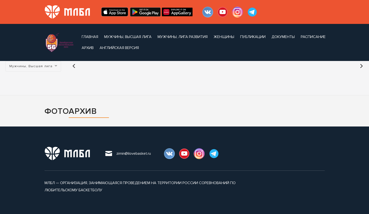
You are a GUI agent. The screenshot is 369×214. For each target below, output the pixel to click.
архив (88, 47)
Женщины (224, 36)
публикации (253, 36)
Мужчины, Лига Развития (183, 36)
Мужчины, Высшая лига (128, 36)
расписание (313, 36)
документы (283, 36)
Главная (90, 36)
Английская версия (119, 47)
